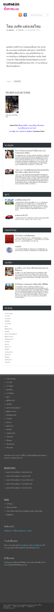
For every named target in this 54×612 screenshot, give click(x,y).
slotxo (29, 531)
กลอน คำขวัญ (8, 313)
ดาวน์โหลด (8, 324)
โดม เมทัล (17, 81)
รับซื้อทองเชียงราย (19, 531)
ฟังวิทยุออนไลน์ (9, 339)
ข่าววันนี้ (7, 316)
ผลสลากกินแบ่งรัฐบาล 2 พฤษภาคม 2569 (19, 472)
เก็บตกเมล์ (7, 354)
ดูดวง (6, 326)
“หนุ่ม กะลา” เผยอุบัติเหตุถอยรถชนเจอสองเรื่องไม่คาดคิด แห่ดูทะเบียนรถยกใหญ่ (32, 171)
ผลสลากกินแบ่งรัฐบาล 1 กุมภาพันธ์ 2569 (19, 484)
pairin (11, 30)
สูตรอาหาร (8, 347)
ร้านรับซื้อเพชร (38, 545)
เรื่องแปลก (7, 362)
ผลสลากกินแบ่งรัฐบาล (11, 334)
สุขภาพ (7, 344)
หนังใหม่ (7, 349)
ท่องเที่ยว (7, 331)
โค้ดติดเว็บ (9, 515)
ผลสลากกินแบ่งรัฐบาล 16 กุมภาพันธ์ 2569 (19, 480)
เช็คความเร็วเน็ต (11, 507)
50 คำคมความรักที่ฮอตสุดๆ (25, 235)
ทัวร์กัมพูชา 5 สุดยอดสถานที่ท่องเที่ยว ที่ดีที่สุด (31, 284)
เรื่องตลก (7, 357)
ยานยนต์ (7, 342)
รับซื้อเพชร (7, 531)
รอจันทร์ (18, 246)
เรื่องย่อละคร (8, 360)
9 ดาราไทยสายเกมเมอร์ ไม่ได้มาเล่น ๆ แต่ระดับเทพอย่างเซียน (30, 151)
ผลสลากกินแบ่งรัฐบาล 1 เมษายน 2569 (18, 476)
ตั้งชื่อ (6, 562)
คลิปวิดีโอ (7, 321)
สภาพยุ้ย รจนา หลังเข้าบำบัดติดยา (21, 131)
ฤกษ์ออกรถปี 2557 (21, 215)
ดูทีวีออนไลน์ (8, 329)
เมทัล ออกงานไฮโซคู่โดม (11, 116)
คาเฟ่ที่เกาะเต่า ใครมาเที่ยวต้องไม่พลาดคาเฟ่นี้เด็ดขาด (31, 269)
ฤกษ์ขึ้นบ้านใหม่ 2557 (22, 199)
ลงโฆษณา (9, 504)
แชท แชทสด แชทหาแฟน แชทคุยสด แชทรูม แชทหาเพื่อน (24, 511)
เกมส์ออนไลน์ (8, 352)
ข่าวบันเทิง (20, 30)
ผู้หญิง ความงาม (9, 336)
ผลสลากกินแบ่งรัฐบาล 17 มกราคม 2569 (19, 488)
